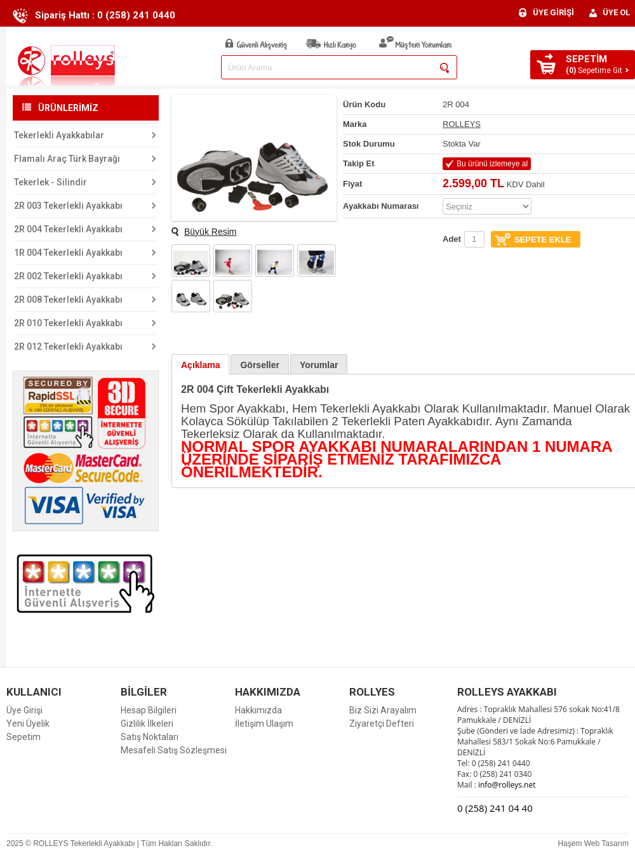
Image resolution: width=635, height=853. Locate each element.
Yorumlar (319, 365)
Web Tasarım (606, 843)
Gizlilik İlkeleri (147, 723)
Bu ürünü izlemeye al (492, 163)
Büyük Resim (210, 232)
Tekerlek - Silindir (50, 182)
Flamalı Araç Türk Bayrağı (67, 159)
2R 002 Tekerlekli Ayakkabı (68, 276)
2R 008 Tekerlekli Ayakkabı (68, 299)
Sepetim (23, 737)
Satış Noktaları (149, 737)
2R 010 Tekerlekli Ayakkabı (68, 323)
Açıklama (200, 365)
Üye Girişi (24, 710)
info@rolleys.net (506, 784)
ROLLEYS (462, 124)
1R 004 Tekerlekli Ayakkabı (68, 253)
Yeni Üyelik (28, 723)
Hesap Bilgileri (149, 710)
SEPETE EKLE (543, 239)
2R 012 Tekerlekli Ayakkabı (68, 346)
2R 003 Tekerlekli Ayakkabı (68, 206)
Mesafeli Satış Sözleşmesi (174, 750)
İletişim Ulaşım (264, 723)
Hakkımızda (258, 710)
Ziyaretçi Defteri (381, 723)
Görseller (259, 365)
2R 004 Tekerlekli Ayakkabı (68, 229)
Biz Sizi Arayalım (383, 710)
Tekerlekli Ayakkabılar (59, 135)
